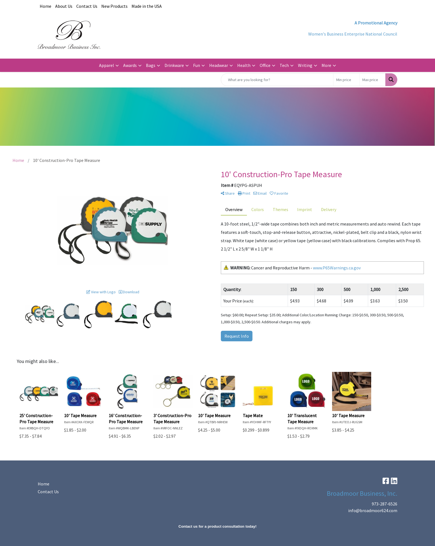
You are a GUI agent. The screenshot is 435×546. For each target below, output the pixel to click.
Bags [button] (150, 65)
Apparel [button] (106, 65)
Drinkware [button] (174, 65)
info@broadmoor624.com (372, 510)
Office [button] (265, 65)
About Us (63, 6)
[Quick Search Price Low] (346, 79)
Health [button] (244, 65)
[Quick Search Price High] (372, 79)
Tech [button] (284, 65)
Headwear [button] (218, 65)
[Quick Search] (277, 79)
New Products (114, 6)
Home (45, 6)
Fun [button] (196, 65)
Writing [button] (305, 65)
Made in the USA (146, 6)
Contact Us (86, 6)
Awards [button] (130, 65)
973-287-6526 (384, 504)
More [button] (326, 65)
